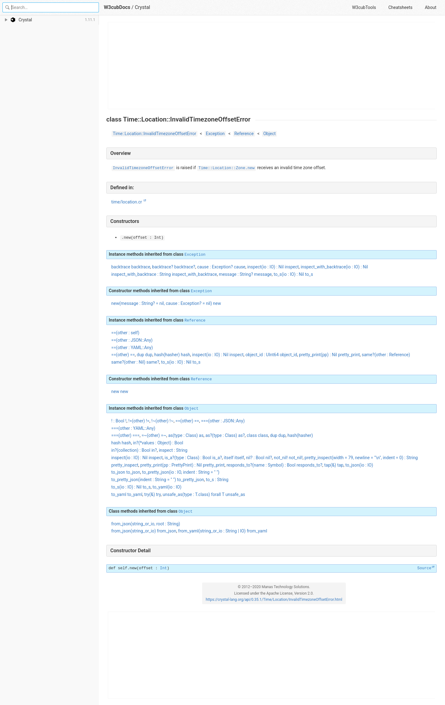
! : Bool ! (118, 420)
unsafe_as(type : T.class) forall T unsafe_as (204, 494)
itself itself (234, 457)
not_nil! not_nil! (288, 457)
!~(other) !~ (162, 420)
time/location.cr (127, 201)
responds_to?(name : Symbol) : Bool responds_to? (274, 465)
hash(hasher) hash (172, 354)
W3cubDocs (117, 7)
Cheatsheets (400, 7)
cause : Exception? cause (221, 266)
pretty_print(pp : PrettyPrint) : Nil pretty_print (182, 465)
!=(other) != (138, 420)
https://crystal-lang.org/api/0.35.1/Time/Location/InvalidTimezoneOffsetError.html (274, 599)
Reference (244, 133)
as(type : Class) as (185, 435)
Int (163, 568)
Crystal (142, 7)
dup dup (144, 354)
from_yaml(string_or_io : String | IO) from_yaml (222, 530)
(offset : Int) (142, 238)
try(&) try (152, 494)
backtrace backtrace (130, 266)
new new (119, 391)
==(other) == (187, 420)
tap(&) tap (333, 465)
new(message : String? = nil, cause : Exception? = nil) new (166, 303)
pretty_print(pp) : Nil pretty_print (329, 354)
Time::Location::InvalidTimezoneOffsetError (154, 133)
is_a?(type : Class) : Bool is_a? (193, 457)
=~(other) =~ (154, 435)
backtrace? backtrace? (173, 266)
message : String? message (245, 274)
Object (269, 133)
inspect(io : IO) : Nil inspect (273, 266)
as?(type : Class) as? (225, 435)
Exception (215, 133)
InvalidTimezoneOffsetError (143, 168)
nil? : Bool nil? (259, 457)
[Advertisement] (271, 65)
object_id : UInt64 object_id (271, 354)
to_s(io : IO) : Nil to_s (293, 274)
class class (257, 435)
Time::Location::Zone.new (226, 168)
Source (424, 568)
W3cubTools (364, 7)
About (430, 7)
